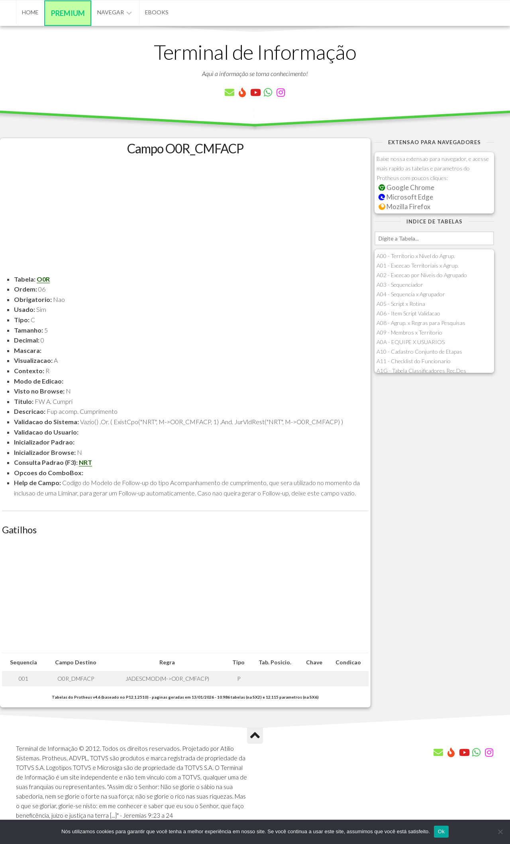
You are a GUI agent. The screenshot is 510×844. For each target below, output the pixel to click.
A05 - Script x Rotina (401, 303)
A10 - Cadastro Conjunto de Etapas (419, 351)
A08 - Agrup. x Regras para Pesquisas (421, 322)
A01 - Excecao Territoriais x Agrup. (418, 265)
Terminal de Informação (255, 52)
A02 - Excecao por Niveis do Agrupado (422, 275)
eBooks (157, 12)
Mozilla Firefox (404, 206)
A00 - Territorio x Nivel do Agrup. (416, 256)
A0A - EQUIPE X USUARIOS (411, 342)
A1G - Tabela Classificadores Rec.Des (421, 370)
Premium (68, 13)
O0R (43, 279)
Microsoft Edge (406, 197)
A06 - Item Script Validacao (408, 313)
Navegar (110, 12)
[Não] (500, 832)
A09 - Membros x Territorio (409, 332)
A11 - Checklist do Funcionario (414, 361)
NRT (85, 462)
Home (30, 12)
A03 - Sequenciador (400, 284)
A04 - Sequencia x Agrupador (411, 294)
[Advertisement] (185, 218)
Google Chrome (406, 187)
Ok (441, 831)
